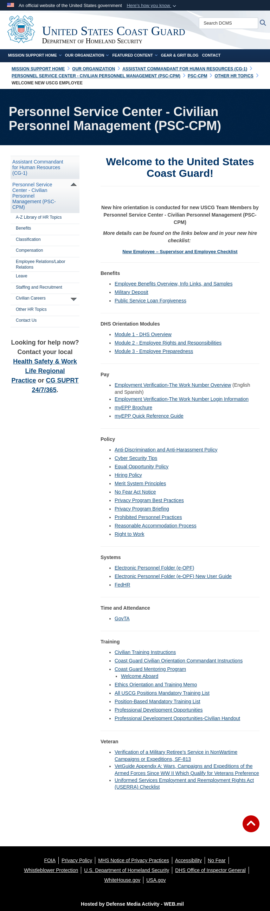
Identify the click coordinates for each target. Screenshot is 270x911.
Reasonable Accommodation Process (156, 525)
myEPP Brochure (133, 407)
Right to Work (129, 534)
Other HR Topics (31, 309)
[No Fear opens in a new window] (217, 860)
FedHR (122, 585)
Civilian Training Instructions (145, 652)
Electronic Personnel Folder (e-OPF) (154, 568)
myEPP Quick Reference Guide (149, 416)
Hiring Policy (128, 475)
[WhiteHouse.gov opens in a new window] (122, 880)
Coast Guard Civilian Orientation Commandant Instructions (179, 660)
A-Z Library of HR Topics (39, 217)
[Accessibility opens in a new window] (188, 860)
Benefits (23, 228)
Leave (21, 276)
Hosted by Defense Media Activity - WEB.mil (132, 904)
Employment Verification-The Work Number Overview (173, 385)
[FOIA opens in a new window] (50, 860)
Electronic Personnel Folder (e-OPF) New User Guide (173, 576)
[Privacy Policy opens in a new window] (77, 860)
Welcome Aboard (139, 676)
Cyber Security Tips (136, 458)
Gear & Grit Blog (180, 55)
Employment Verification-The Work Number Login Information (182, 399)
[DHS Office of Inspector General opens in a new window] (210, 870)
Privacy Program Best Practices (149, 500)
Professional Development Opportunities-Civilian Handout (177, 718)
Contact (211, 55)
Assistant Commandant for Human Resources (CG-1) (37, 167)
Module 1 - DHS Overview (143, 334)
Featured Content (134, 55)
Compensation (29, 250)
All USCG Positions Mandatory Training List (162, 693)
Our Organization (87, 55)
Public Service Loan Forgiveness (150, 300)
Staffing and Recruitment (39, 287)
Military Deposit (131, 292)
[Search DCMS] (229, 23)
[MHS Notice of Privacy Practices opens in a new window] (133, 860)
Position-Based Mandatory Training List (157, 701)
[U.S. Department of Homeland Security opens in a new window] (126, 870)
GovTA (122, 618)
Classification (28, 239)
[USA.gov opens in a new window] (156, 880)
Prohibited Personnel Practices (148, 517)
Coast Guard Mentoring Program (150, 669)
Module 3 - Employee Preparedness (154, 351)
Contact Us (26, 320)
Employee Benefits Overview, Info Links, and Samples (173, 284)
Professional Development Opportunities (159, 710)
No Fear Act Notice (135, 492)
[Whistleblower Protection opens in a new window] (51, 870)
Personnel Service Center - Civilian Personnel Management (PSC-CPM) (34, 196)
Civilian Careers (31, 298)
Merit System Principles (140, 483)
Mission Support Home (35, 55)
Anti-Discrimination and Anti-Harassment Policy (166, 450)
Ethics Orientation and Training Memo (156, 684)
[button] (152, 5)
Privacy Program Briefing (142, 509)
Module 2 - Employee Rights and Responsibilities (168, 343)
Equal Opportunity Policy (141, 466)
